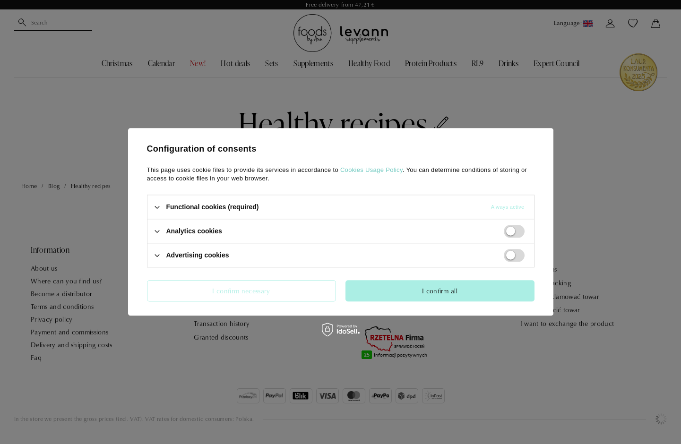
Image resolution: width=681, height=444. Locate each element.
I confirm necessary (241, 290)
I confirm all (439, 290)
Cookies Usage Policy (371, 169)
